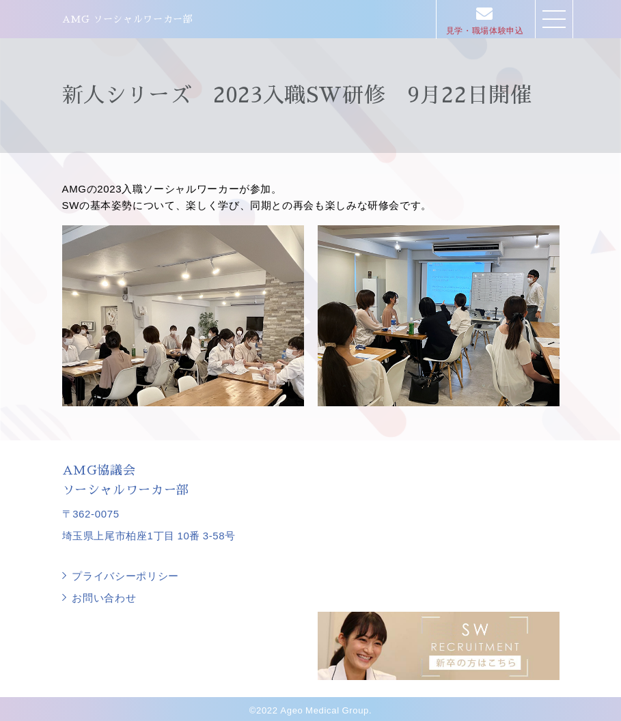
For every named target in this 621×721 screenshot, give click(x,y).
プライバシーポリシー (125, 575)
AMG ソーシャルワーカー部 (127, 19)
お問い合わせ (104, 596)
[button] (554, 19)
